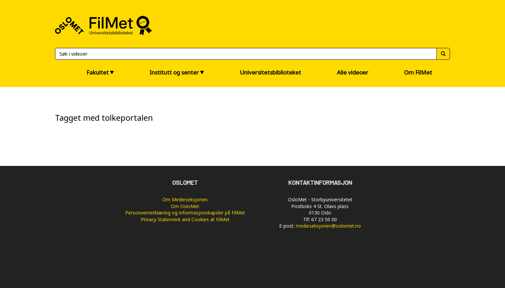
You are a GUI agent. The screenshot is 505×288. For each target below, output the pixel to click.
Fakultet (97, 72)
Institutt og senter (174, 72)
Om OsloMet (185, 206)
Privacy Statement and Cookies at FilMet (185, 219)
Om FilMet (418, 72)
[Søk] (245, 54)
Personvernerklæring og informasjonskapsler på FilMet (185, 212)
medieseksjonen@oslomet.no (328, 226)
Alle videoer (352, 72)
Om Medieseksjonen (185, 199)
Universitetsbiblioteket (270, 72)
